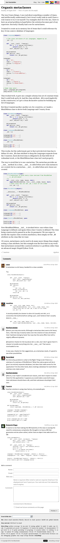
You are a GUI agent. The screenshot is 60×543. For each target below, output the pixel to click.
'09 (12, 532)
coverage (17, 526)
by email (19, 523)
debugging (7, 535)
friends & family (41, 532)
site (47, 520)
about (6, 520)
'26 (21, 526)
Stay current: (5, 523)
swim (43, 533)
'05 (7, 533)
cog (54, 526)
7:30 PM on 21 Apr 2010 (51, 425)
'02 (40, 533)
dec (2, 535)
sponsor (38, 520)
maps (22, 535)
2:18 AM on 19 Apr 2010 (51, 303)
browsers (52, 533)
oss (19, 533)
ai (57, 530)
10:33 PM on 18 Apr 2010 (50, 264)
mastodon (15, 520)
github (51, 520)
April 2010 (12, 10)
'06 (53, 532)
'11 (55, 530)
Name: (10, 470)
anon (8, 265)
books (47, 533)
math (44, 526)
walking (51, 530)
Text (39, 2)
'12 (47, 530)
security (38, 530)
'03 (22, 533)
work (5, 530)
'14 (25, 530)
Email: (10, 473)
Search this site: (6, 516)
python (11, 526)
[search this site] (22, 516)
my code (25, 526)
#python (56, 252)
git (2, 530)
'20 (21, 528)
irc (30, 520)
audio (50, 526)
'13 (34, 530)
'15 (12, 530)
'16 (8, 530)
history (49, 532)
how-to (3, 533)
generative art (10, 528)
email (10, 520)
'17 (57, 528)
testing (33, 526)
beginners (26, 528)
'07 (35, 532)
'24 (41, 526)
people (26, 533)
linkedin (55, 520)
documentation (51, 528)
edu (2, 528)
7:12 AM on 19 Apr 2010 (51, 328)
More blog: (5, 526)
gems (15, 530)
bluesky (21, 520)
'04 (17, 533)
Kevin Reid (10, 357)
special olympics (33, 533)
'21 (5, 528)
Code (43, 2)
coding (16, 532)
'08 (30, 532)
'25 (29, 526)
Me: (2, 520)
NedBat (11, 2)
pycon (17, 528)
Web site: (9, 477)
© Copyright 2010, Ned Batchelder (10, 541)
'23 (47, 526)
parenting (21, 530)
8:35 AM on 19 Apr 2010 (51, 357)
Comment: (9, 488)
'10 (5, 532)
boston (34, 528)
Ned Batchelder (12, 328)
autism (9, 532)
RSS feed (13, 523)
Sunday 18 (5, 10)
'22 (57, 526)
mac (18, 535)
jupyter (13, 533)
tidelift (43, 520)
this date (31, 535)
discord (27, 520)
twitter (44, 530)
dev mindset (39, 528)
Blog (35, 2)
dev (32, 532)
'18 (45, 528)
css (57, 533)
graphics (13, 535)
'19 (30, 528)
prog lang (30, 530)
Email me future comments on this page (29, 507)
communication (23, 532)
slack (33, 520)
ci (10, 530)
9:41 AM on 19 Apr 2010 (51, 373)
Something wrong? (54, 541)
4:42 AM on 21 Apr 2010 (51, 386)
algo (2, 532)
